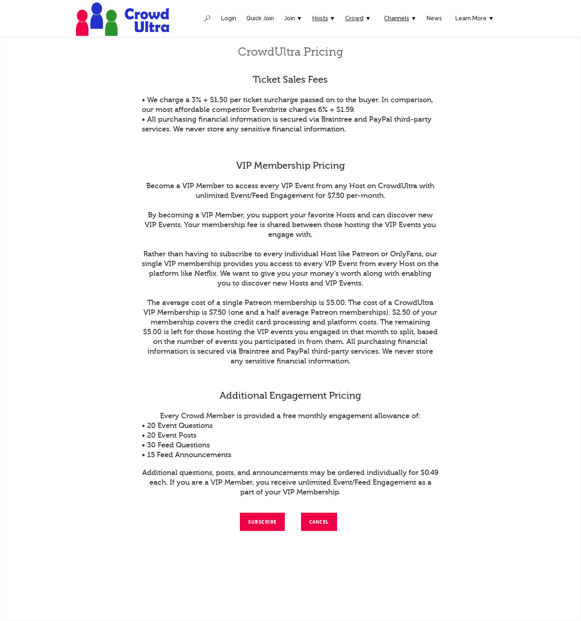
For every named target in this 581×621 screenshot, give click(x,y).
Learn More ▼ (474, 18)
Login (228, 18)
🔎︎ (207, 18)
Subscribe (262, 522)
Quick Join (260, 18)
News (434, 18)
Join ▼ (293, 18)
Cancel (319, 522)
